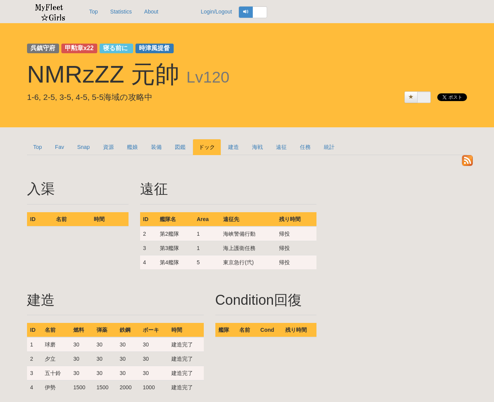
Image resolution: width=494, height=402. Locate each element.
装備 (156, 147)
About (151, 11)
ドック (207, 147)
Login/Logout (216, 11)
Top (93, 11)
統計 (329, 147)
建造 (233, 147)
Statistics (121, 11)
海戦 (257, 147)
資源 (108, 147)
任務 (305, 147)
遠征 (281, 147)
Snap (83, 147)
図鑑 (180, 147)
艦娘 (132, 147)
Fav (59, 147)
